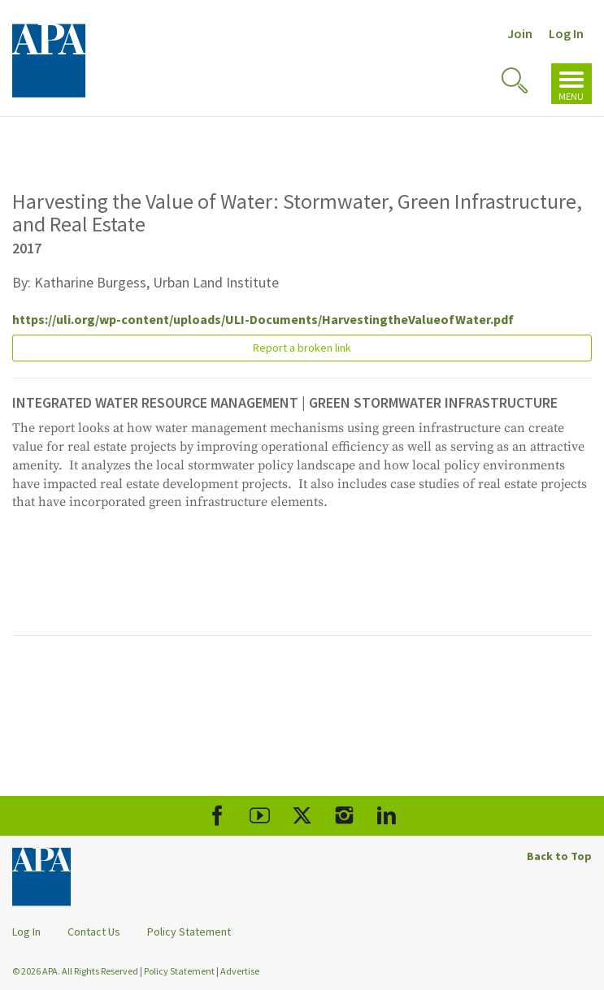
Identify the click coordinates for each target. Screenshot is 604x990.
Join (519, 33)
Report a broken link (302, 347)
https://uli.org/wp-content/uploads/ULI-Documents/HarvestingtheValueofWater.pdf (263, 319)
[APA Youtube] (260, 816)
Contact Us (93, 931)
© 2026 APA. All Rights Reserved (76, 971)
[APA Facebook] (217, 816)
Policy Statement (189, 931)
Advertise (239, 971)
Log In (566, 33)
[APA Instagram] (344, 816)
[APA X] (302, 816)
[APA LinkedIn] (386, 816)
